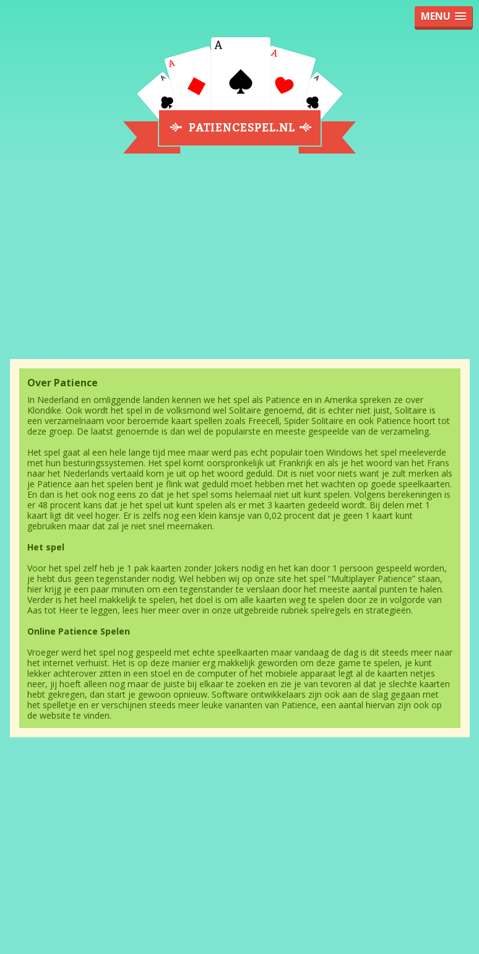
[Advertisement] (240, 264)
